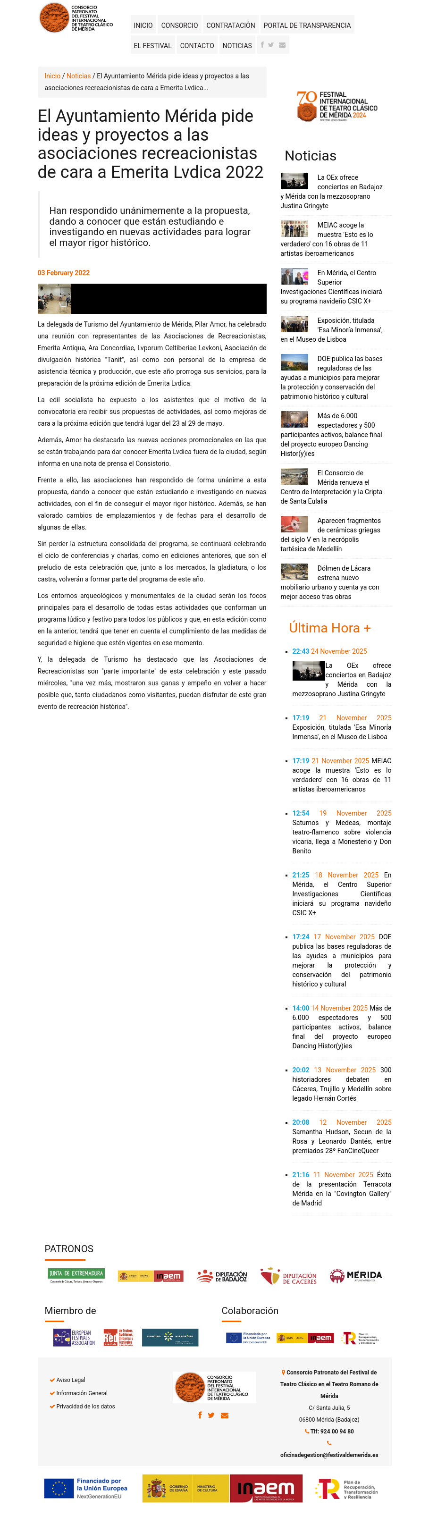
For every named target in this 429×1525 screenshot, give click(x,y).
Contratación (231, 25)
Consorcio (179, 25)
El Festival (153, 46)
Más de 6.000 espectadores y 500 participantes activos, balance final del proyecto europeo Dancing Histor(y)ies (331, 434)
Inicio (143, 25)
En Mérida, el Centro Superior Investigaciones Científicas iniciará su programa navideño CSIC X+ (342, 894)
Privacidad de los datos (85, 1406)
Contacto (197, 46)
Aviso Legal (70, 1380)
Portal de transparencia (307, 25)
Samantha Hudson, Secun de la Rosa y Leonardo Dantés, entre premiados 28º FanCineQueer (342, 1141)
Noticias (237, 46)
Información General (81, 1393)
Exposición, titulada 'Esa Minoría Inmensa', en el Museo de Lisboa (332, 330)
